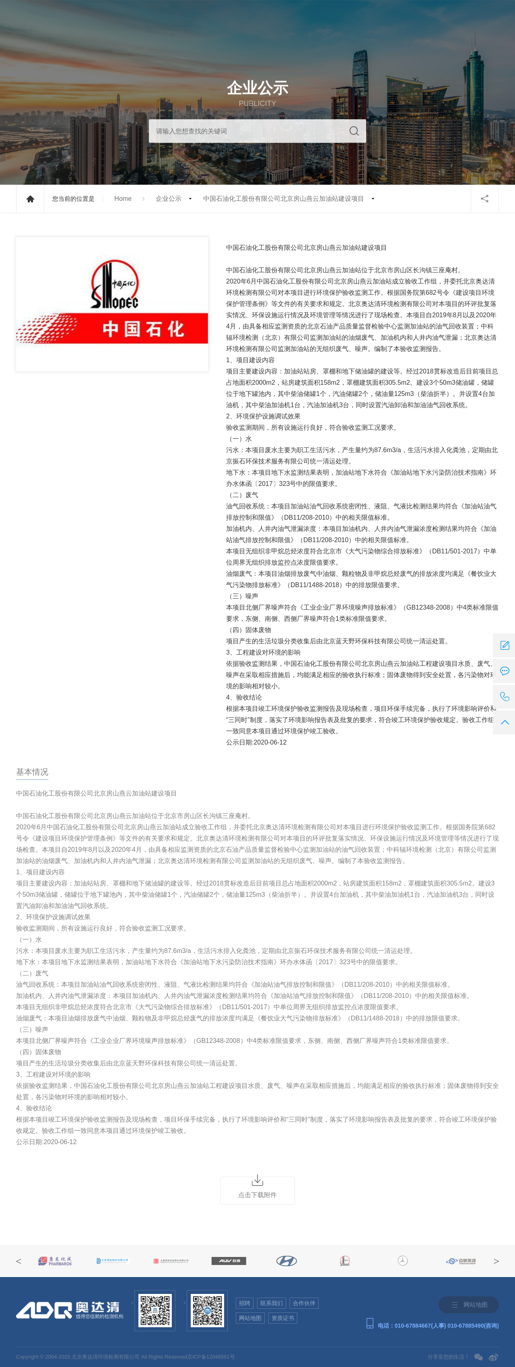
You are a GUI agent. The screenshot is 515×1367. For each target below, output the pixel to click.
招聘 (244, 1303)
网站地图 (250, 1318)
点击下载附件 (257, 1195)
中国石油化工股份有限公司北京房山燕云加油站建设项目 (283, 198)
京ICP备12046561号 (211, 1357)
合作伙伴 (304, 1303)
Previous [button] (18, 1261)
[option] (55, 1261)
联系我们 (271, 1303)
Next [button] (496, 1261)
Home (123, 198)
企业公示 (168, 198)
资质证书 (283, 1318)
